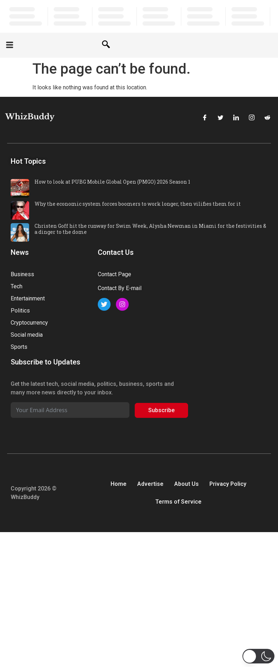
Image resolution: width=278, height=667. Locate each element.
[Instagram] (251, 118)
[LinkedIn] (236, 118)
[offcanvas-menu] (10, 45)
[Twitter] (220, 118)
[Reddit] (267, 118)
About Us (186, 483)
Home (119, 483)
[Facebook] (204, 118)
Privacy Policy (227, 483)
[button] (258, 656)
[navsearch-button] (106, 45)
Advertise (150, 483)
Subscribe (161, 410)
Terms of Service (178, 501)
